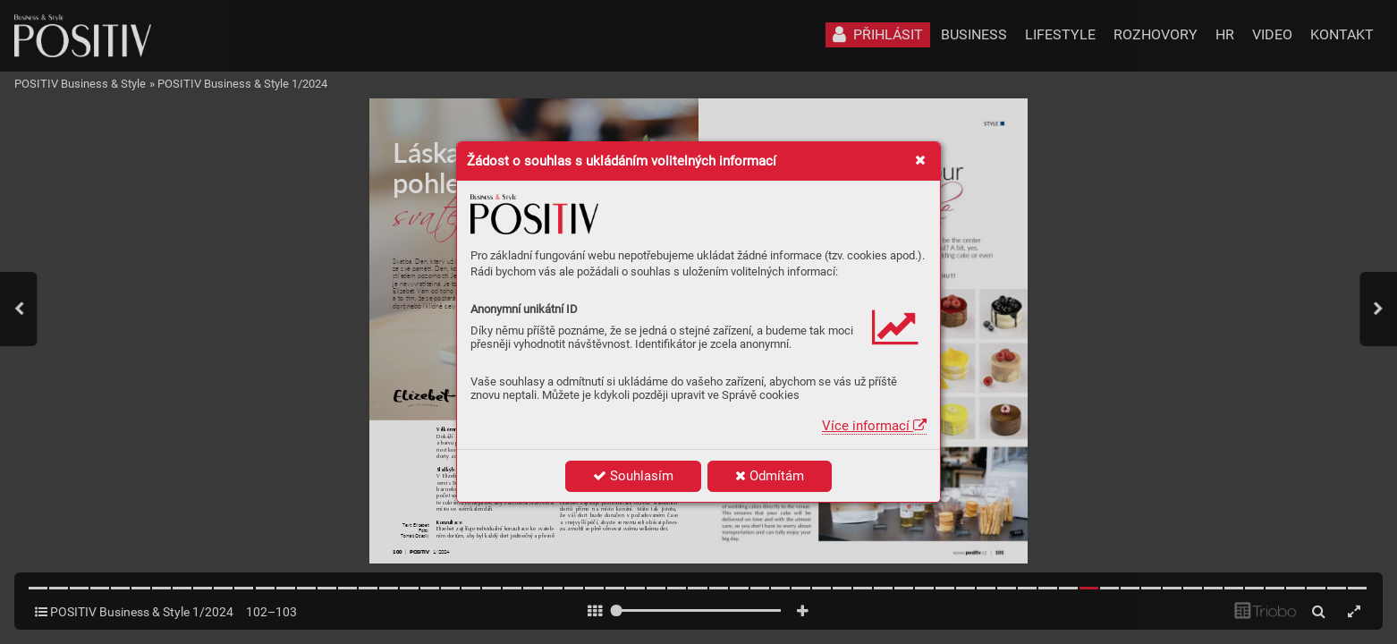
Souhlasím (633, 476)
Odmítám (769, 476)
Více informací (874, 426)
